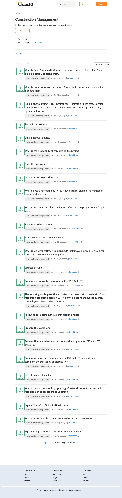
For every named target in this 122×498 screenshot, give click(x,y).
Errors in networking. (36, 124)
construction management (37, 78)
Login (101, 4)
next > (75, 442)
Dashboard (57, 480)
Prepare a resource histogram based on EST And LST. (54, 281)
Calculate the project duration (41, 177)
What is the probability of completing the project (52, 150)
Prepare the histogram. (37, 327)
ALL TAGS (19, 54)
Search (64, 4)
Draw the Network (35, 164)
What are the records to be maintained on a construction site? (59, 418)
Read (19, 63)
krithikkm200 (72, 306)
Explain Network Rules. (37, 137)
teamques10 (72, 228)
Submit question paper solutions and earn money (59, 490)
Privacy (86, 480)
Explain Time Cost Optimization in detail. (47, 405)
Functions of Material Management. (44, 237)
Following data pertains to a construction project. (52, 314)
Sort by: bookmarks (102, 64)
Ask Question (86, 4)
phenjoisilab (72, 78)
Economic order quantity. (38, 224)
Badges (27, 480)
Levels (26, 477)
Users (26, 474)
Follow (22, 30)
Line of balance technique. (39, 375)
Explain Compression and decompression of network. (54, 431)
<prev (46, 442)
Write (28, 63)
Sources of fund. (33, 267)
